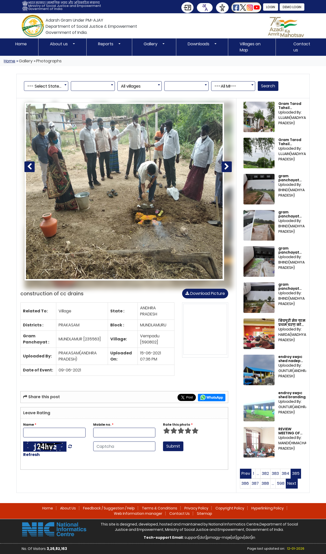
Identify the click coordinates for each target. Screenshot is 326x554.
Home (21, 44)
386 (245, 483)
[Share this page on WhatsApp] (211, 397)
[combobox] (204, 7)
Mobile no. (103, 424)
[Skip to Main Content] (187, 7)
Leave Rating (36, 413)
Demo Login (292, 7)
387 (255, 483)
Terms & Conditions (159, 508)
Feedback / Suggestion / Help (109, 508)
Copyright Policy (229, 508)
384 (285, 473)
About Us (68, 508)
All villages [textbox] (131, 86)
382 (265, 473)
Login (270, 7)
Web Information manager (138, 513)
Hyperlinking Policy (267, 508)
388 (265, 483)
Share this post (41, 397)
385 (296, 473)
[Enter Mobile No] (124, 432)
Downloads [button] (199, 44)
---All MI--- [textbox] (225, 86)
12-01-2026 (295, 548)
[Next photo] (227, 166)
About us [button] (59, 44)
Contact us (301, 47)
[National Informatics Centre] (54, 529)
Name (29, 424)
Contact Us (179, 513)
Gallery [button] (151, 44)
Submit (173, 446)
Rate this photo (178, 424)
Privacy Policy (196, 508)
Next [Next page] (291, 483)
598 (280, 483)
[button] (246, 7)
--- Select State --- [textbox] (47, 86)
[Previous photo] (29, 166)
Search (268, 86)
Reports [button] (106, 44)
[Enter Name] (54, 432)
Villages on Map (250, 47)
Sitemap (204, 513)
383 (275, 473)
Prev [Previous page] (245, 473)
